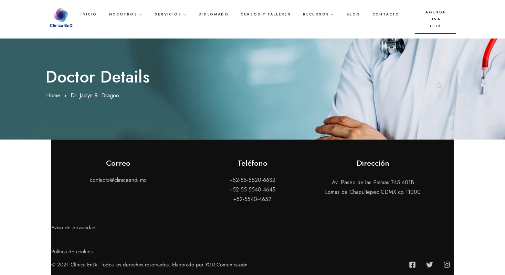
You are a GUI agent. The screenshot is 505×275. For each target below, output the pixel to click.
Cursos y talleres (266, 14)
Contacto (386, 14)
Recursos (316, 14)
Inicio (89, 14)
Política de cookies (72, 251)
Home (53, 95)
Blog (353, 14)
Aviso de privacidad (73, 227)
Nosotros (123, 14)
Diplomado (214, 14)
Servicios (168, 14)
